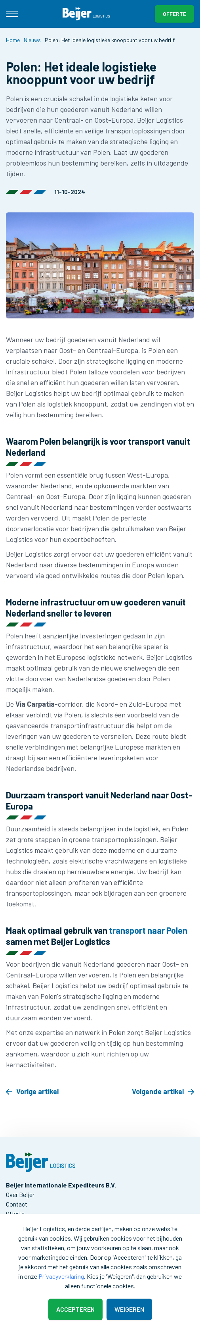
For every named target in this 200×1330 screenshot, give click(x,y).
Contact (16, 1204)
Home (13, 40)
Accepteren (75, 1309)
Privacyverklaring (61, 1276)
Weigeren (129, 1309)
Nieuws (32, 40)
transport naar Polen (148, 930)
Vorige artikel (32, 1091)
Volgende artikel (163, 1091)
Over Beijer (20, 1194)
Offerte (174, 13)
